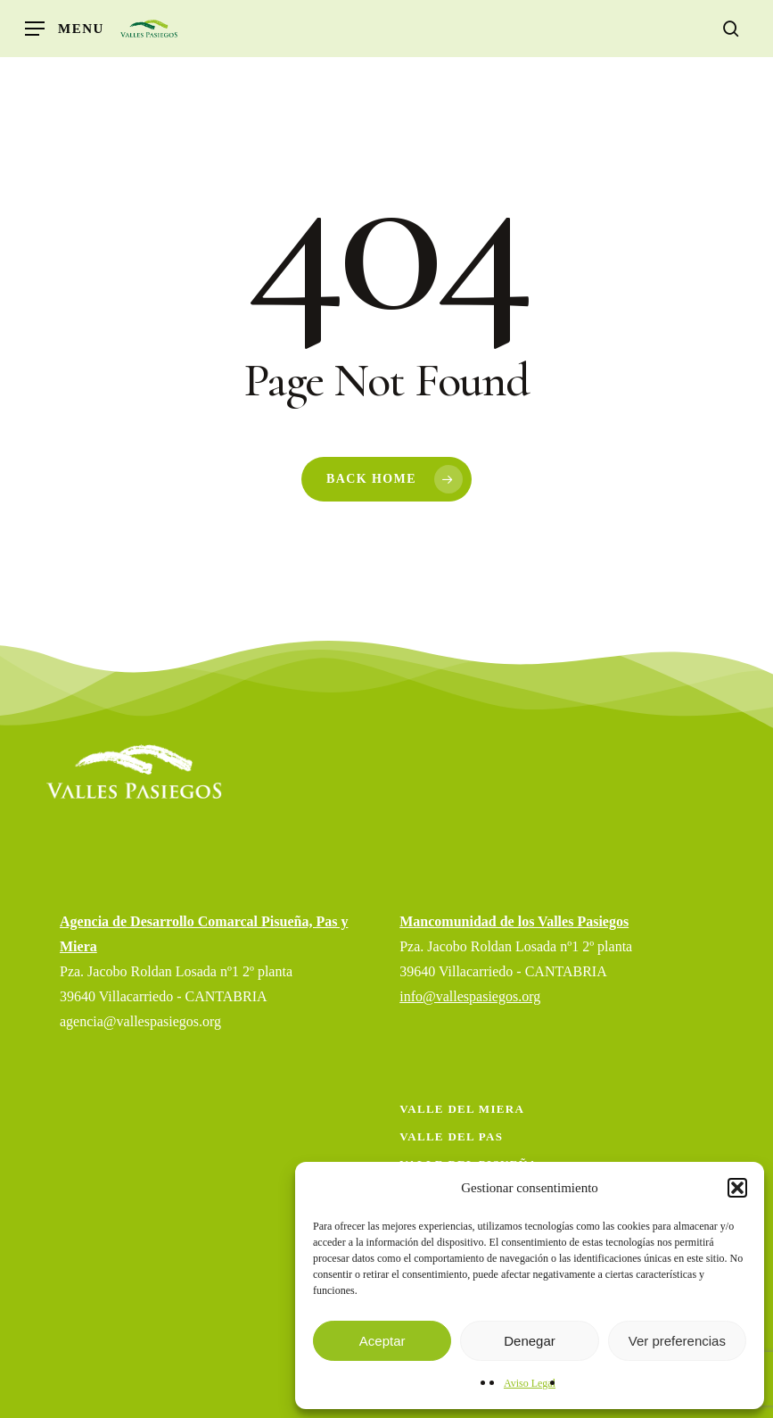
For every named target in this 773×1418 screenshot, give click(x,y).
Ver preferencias (677, 1340)
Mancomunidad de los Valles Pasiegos (514, 921)
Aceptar (382, 1340)
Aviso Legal (529, 1383)
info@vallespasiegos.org (469, 996)
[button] (737, 1188)
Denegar (529, 1340)
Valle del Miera (461, 1108)
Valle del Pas (451, 1136)
